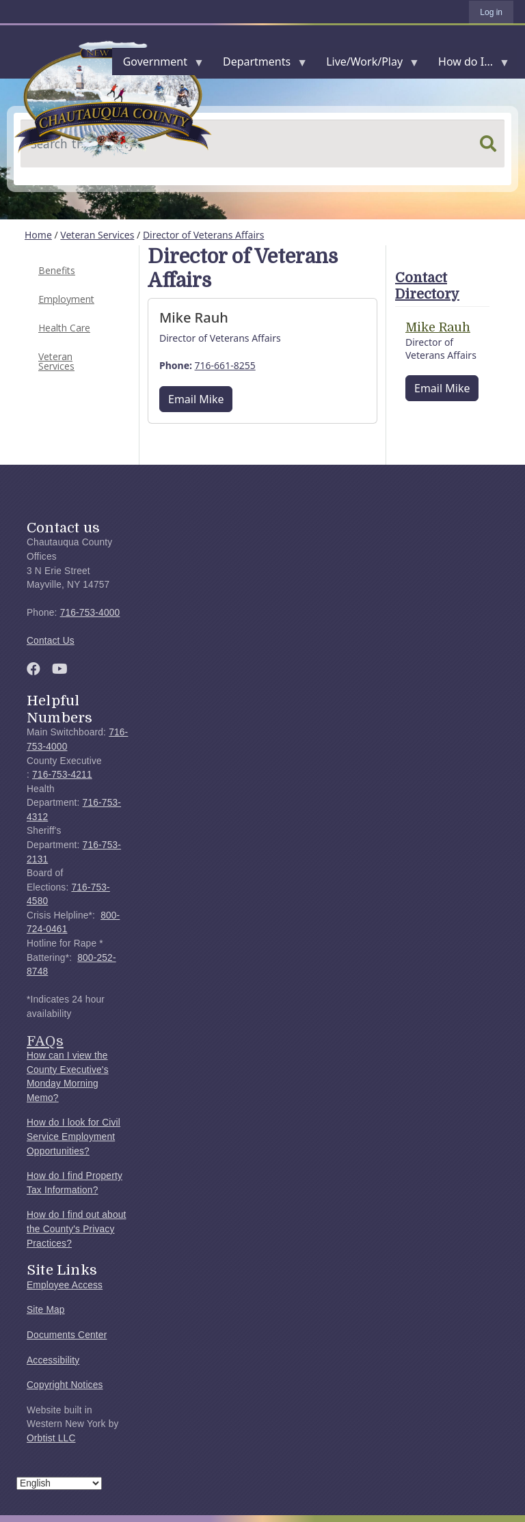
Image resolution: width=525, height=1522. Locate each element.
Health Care (64, 327)
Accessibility (53, 1360)
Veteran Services (97, 234)
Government (158, 64)
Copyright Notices (65, 1385)
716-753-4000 (90, 613)
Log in (491, 12)
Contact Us (51, 641)
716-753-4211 (62, 775)
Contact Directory (427, 286)
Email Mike (196, 399)
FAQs (45, 1041)
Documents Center (67, 1335)
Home (38, 234)
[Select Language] (59, 1483)
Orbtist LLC (51, 1438)
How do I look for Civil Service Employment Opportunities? (73, 1136)
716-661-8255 (225, 365)
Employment (66, 299)
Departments (259, 64)
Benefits (56, 270)
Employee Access (65, 1285)
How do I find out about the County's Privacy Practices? (76, 1229)
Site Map (46, 1310)
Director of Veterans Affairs (204, 234)
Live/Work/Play (367, 64)
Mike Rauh (437, 327)
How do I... (468, 64)
